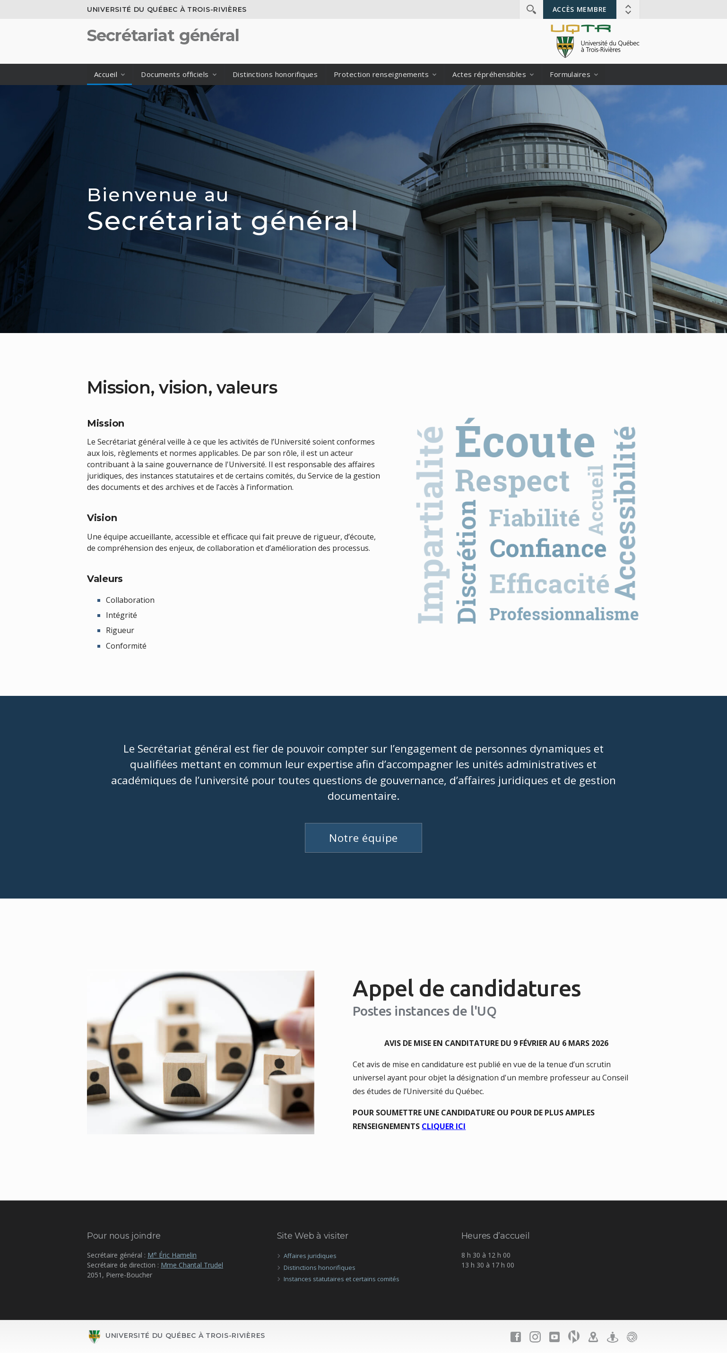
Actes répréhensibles (489, 74)
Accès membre (580, 9)
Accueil (105, 74)
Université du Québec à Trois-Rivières (167, 9)
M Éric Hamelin (172, 1254)
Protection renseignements (381, 74)
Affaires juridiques (310, 1255)
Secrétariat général (163, 35)
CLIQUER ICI (444, 1126)
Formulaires (570, 74)
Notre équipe (363, 838)
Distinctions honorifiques (275, 74)
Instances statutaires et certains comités (341, 1279)
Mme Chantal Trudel (192, 1264)
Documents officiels (175, 74)
